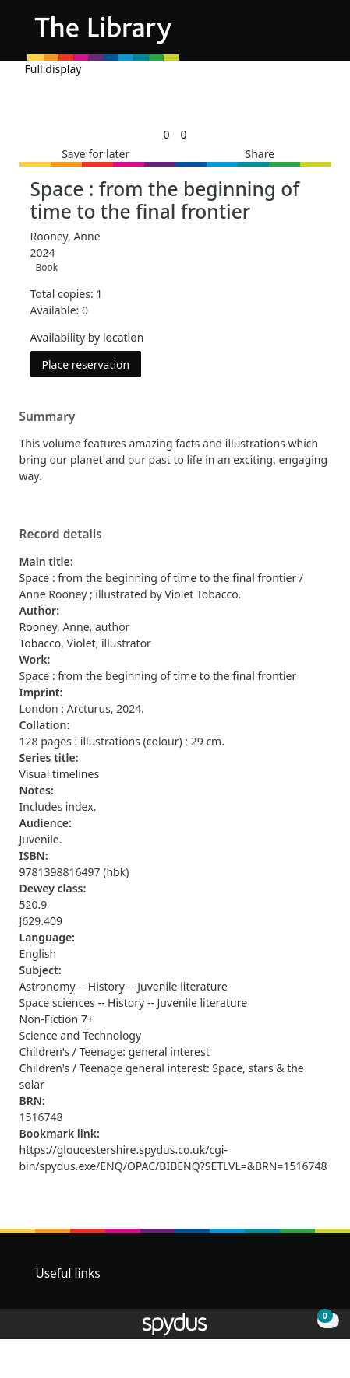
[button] (295, 36)
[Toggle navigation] (314, 36)
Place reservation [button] (92, 364)
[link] (166, 134)
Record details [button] (60, 535)
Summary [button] (47, 417)
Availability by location (87, 337)
